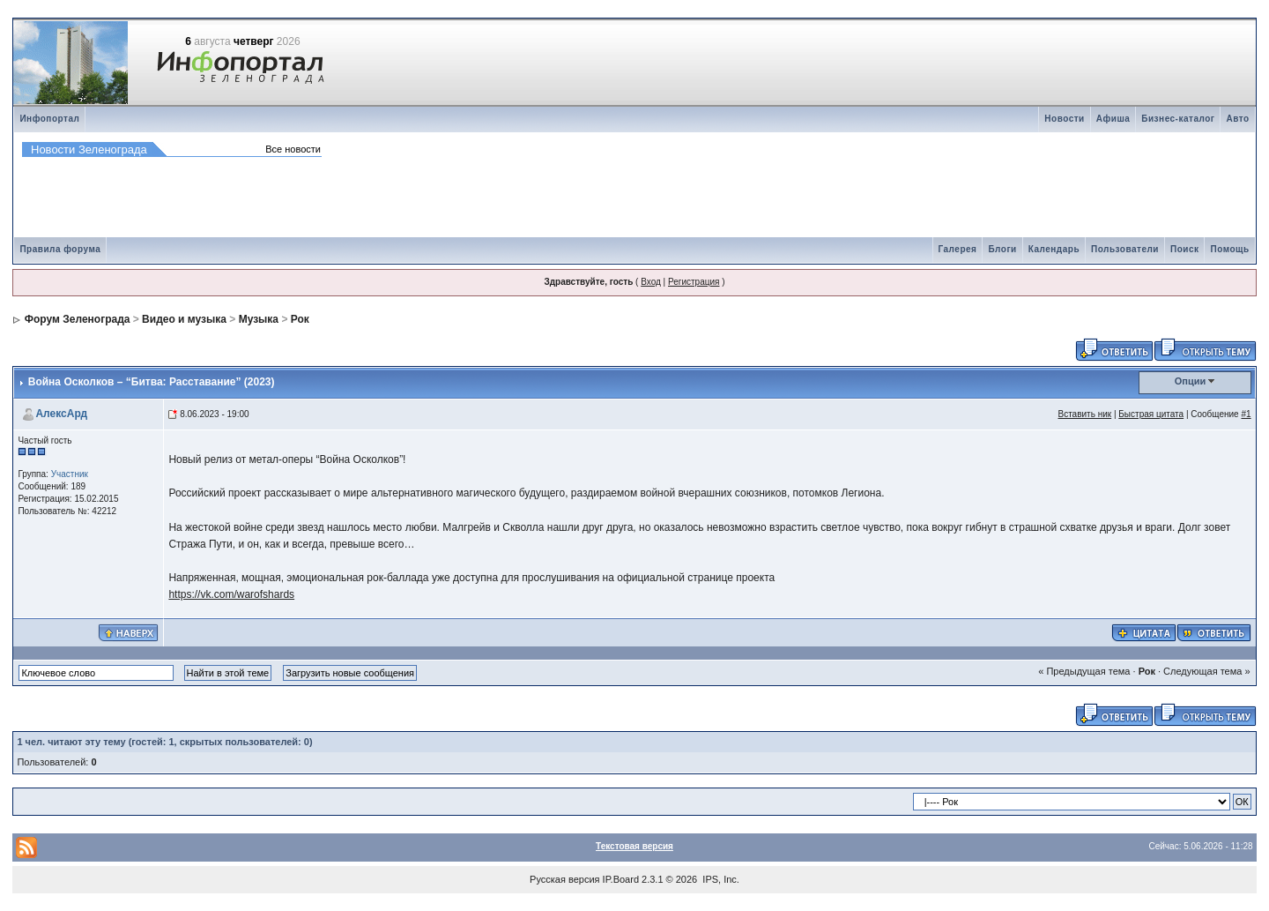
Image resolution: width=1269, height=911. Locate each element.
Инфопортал (49, 118)
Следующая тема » (1206, 671)
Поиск (1184, 249)
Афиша (1113, 118)
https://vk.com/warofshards (231, 594)
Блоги (1002, 249)
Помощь (1229, 249)
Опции (1190, 381)
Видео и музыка (184, 319)
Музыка (258, 319)
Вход (651, 282)
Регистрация (693, 282)
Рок (300, 319)
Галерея (958, 249)
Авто (1237, 118)
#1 (1245, 414)
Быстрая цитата (1151, 414)
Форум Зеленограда (77, 319)
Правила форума (59, 249)
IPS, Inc (719, 879)
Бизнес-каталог (1177, 118)
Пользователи (1125, 249)
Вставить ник (1084, 414)
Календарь (1054, 249)
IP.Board (621, 879)
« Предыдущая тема (1084, 671)
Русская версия (564, 879)
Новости (1064, 118)
